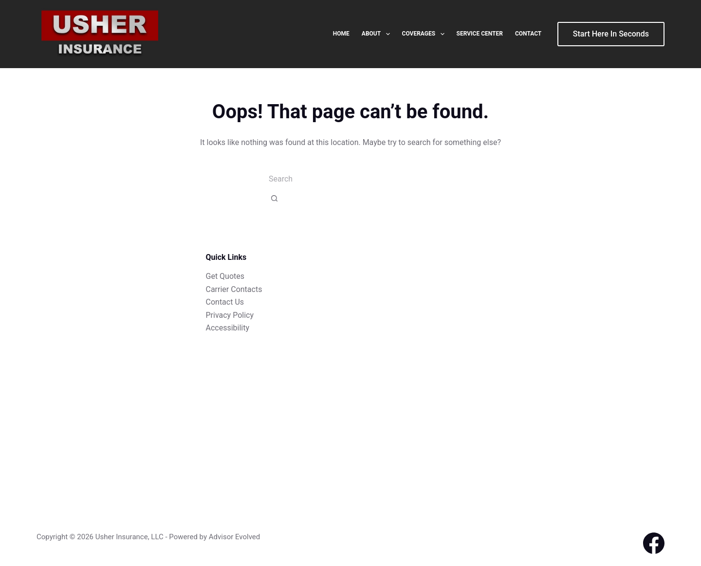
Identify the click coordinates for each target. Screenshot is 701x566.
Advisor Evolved (234, 536)
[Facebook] (653, 543)
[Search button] (274, 198)
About (378, 34)
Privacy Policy (230, 315)
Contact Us (225, 302)
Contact (528, 33)
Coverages (425, 34)
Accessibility (228, 327)
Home (341, 33)
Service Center (480, 33)
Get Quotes (225, 276)
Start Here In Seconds (611, 33)
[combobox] (350, 178)
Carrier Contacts (234, 289)
